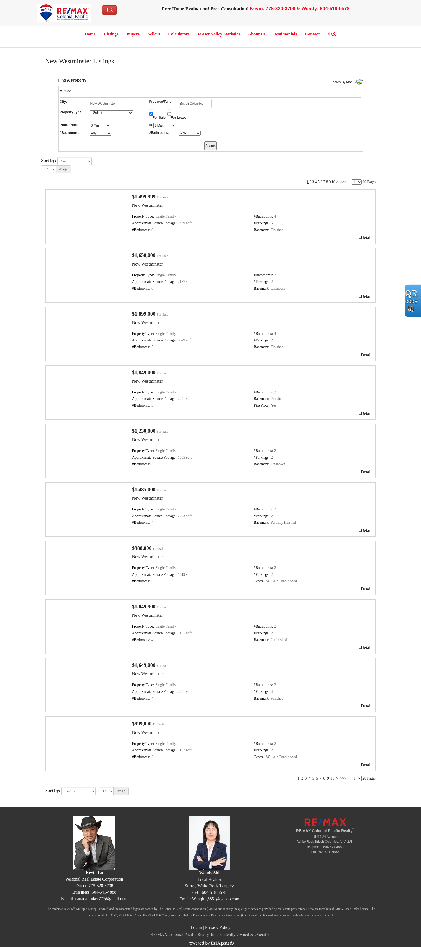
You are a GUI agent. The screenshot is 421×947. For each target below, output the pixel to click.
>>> (343, 182)
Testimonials (285, 34)
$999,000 (142, 723)
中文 (109, 10)
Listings (111, 34)
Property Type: (71, 112)
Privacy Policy (218, 927)
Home (90, 34)
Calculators (178, 34)
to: (151, 125)
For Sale (159, 117)
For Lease (178, 117)
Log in (196, 927)
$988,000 (142, 548)
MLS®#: (66, 91)
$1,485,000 (144, 489)
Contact (312, 34)
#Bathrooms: (159, 133)
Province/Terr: (160, 102)
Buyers (133, 34)
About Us (256, 34)
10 (333, 182)
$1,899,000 (144, 314)
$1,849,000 (144, 372)
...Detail (364, 237)
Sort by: (48, 160)
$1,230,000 (144, 431)
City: (63, 102)
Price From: (69, 125)
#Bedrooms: (69, 133)
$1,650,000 (144, 255)
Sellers (154, 34)
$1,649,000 (144, 665)
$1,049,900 (144, 606)
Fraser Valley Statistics (219, 34)
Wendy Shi (209, 873)
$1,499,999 (144, 196)
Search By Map (342, 82)
